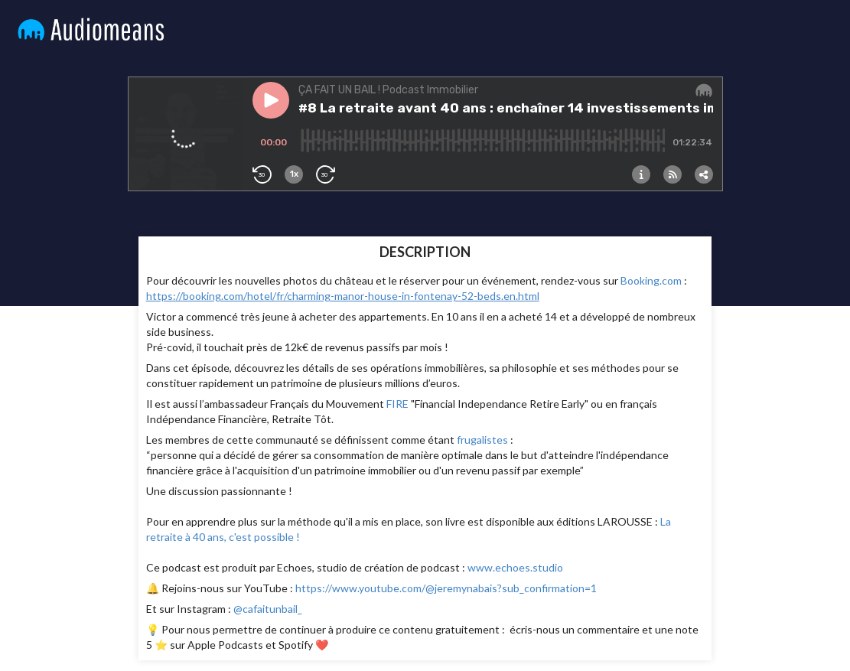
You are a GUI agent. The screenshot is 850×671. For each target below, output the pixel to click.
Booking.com (651, 280)
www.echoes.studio (515, 567)
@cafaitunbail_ (266, 608)
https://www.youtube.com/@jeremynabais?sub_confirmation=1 (446, 587)
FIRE (397, 403)
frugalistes (482, 439)
